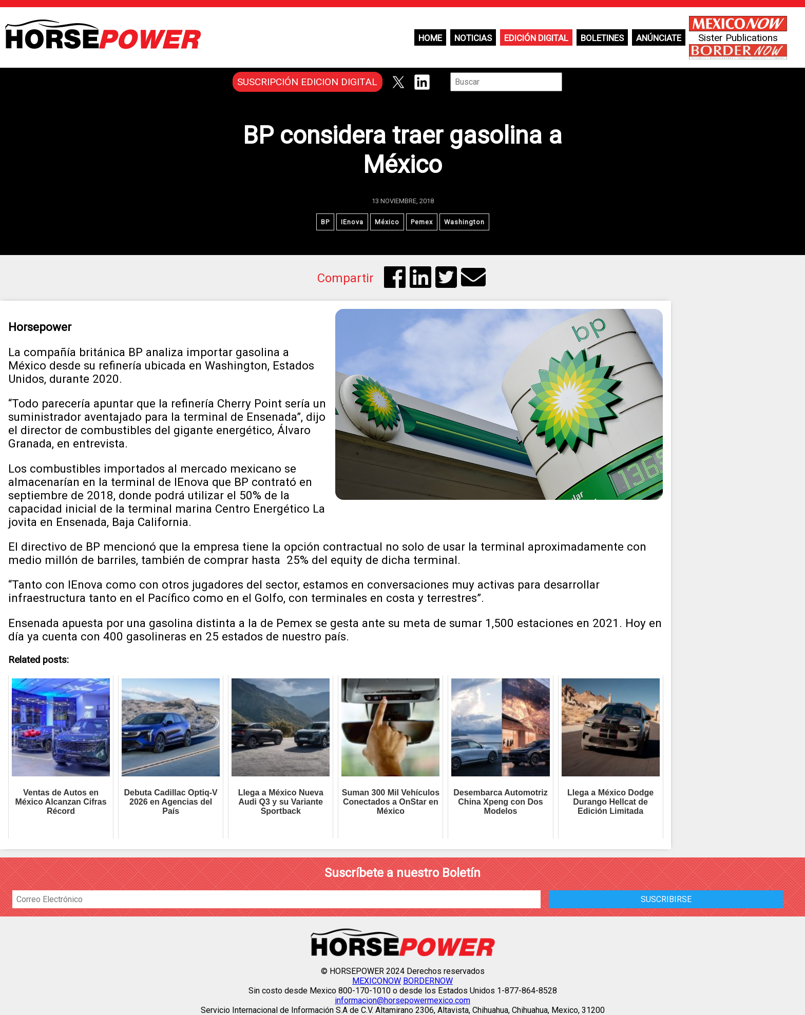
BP (325, 222)
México (387, 222)
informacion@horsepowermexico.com (402, 1000)
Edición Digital (536, 38)
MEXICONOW (376, 981)
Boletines (602, 38)
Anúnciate (658, 38)
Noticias (473, 38)
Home (430, 38)
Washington (464, 222)
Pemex (422, 222)
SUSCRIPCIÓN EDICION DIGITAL (307, 82)
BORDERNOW (428, 981)
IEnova (352, 222)
